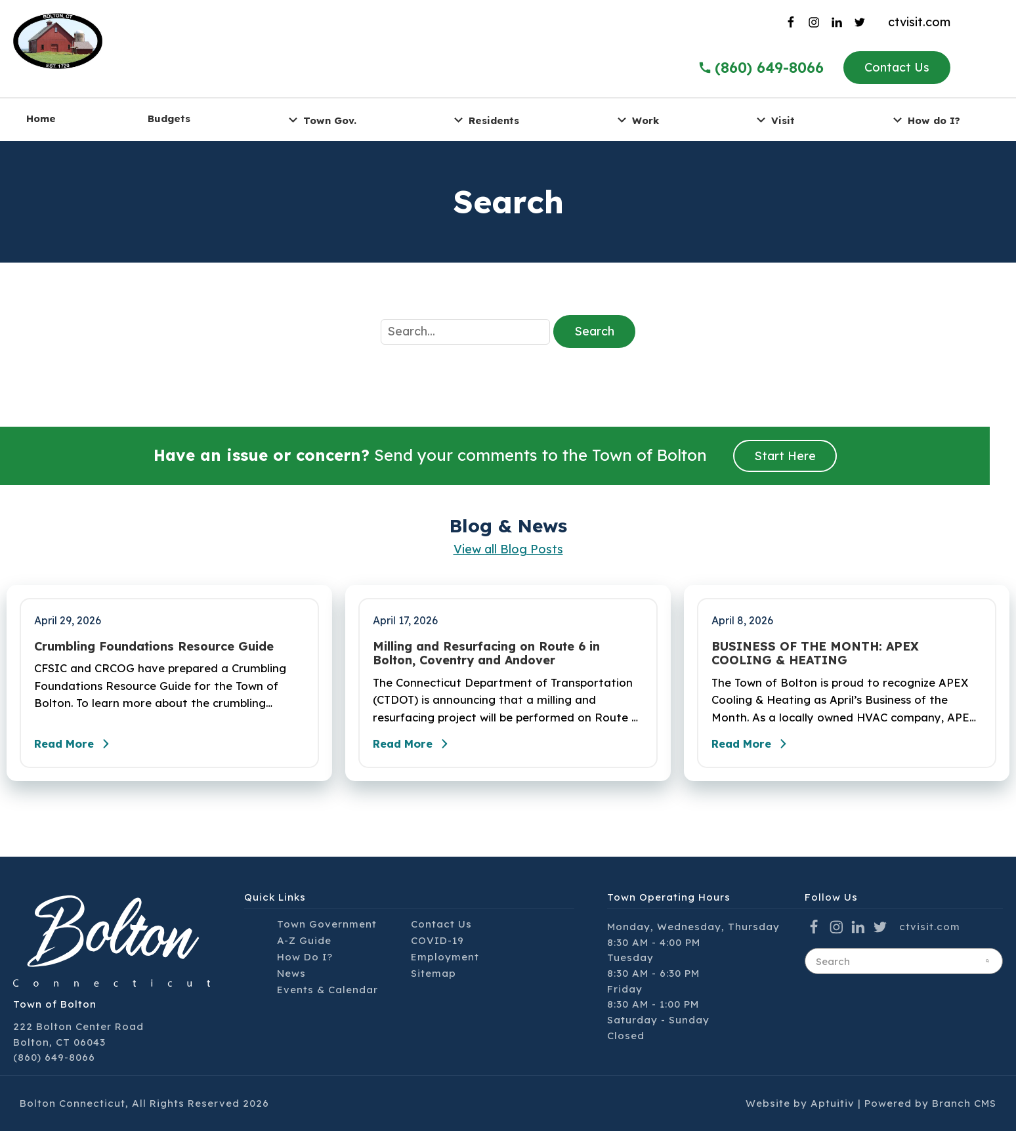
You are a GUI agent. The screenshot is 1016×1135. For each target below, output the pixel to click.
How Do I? (305, 960)
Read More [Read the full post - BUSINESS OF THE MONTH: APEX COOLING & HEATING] (756, 748)
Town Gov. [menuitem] (320, 120)
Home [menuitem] (41, 118)
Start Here (785, 455)
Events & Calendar (327, 993)
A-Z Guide (304, 944)
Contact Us (896, 67)
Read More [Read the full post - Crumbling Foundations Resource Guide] (78, 748)
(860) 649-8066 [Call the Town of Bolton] (761, 67)
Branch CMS (964, 1107)
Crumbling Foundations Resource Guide (154, 646)
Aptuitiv (833, 1107)
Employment (445, 960)
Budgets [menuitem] (169, 118)
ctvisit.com (919, 22)
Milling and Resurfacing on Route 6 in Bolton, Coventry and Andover (486, 653)
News (291, 977)
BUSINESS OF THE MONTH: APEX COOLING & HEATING (815, 653)
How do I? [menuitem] (924, 120)
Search (594, 331)
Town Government (327, 928)
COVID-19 (437, 944)
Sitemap (433, 977)
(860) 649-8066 (54, 1061)
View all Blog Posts (508, 549)
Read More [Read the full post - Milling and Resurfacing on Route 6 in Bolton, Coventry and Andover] (417, 748)
